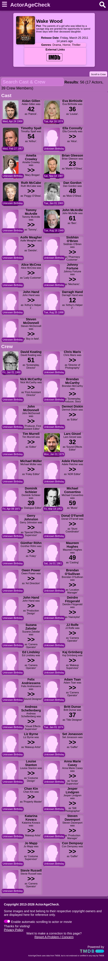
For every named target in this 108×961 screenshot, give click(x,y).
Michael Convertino (72, 490)
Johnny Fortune (72, 266)
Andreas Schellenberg (31, 708)
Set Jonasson (72, 734)
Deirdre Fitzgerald (72, 599)
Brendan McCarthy (72, 380)
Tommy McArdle (31, 211)
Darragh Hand (72, 292)
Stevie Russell (31, 870)
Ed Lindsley (31, 652)
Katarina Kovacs (31, 817)
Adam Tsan (72, 679)
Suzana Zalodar (31, 626)
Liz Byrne (31, 734)
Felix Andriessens (31, 681)
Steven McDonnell (31, 321)
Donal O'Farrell (72, 515)
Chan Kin (31, 788)
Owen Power (31, 570)
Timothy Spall (31, 128)
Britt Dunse (72, 706)
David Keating (31, 352)
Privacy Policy (13, 930)
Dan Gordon (72, 182)
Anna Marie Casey (72, 763)
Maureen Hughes (72, 544)
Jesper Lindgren (72, 790)
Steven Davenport (72, 817)
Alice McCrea (31, 264)
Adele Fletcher (72, 461)
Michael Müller (31, 461)
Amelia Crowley (31, 157)
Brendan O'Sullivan (72, 572)
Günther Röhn (31, 543)
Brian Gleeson (72, 155)
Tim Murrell (31, 433)
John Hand (31, 292)
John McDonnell (31, 408)
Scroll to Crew (98, 74)
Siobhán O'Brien (72, 239)
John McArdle (72, 210)
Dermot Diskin (72, 406)
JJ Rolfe (72, 625)
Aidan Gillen (31, 101)
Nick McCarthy (31, 379)
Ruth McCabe (31, 182)
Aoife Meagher (31, 237)
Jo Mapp (31, 843)
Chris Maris (72, 352)
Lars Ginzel (72, 433)
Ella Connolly (72, 128)
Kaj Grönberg (72, 652)
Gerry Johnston (31, 517)
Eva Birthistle (72, 101)
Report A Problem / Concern (54, 937)
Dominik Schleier (31, 490)
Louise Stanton (31, 763)
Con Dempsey (72, 843)
